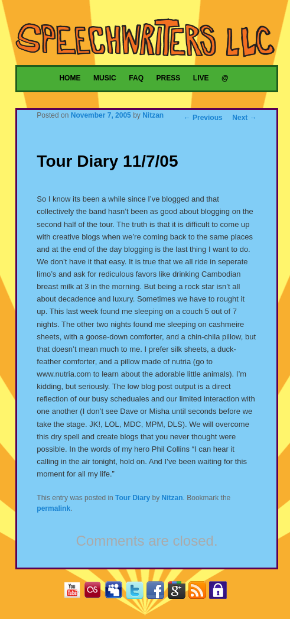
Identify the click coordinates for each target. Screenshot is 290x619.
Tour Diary (132, 498)
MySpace (116, 592)
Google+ (179, 592)
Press (169, 78)
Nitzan (153, 115)
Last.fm (95, 592)
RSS (199, 592)
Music (104, 78)
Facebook (158, 592)
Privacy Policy (220, 592)
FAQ (136, 78)
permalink (53, 508)
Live (201, 78)
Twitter (137, 592)
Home (69, 78)
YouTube (74, 592)
